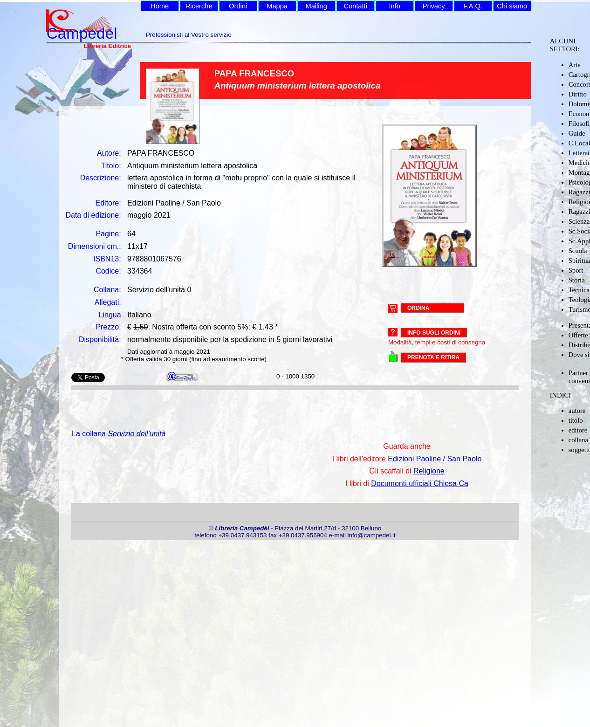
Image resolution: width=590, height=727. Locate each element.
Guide (577, 133)
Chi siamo (512, 6)
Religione (429, 471)
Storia (577, 280)
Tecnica (579, 290)
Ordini (238, 6)
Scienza (579, 221)
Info (394, 6)
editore (578, 430)
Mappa (277, 6)
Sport (576, 270)
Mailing (316, 6)
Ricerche (199, 6)
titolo (576, 420)
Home (160, 6)
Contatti (355, 6)
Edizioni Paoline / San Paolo (434, 459)
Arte (575, 65)
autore (577, 410)
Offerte (578, 335)
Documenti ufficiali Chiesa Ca (419, 483)
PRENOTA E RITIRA (433, 357)
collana (578, 440)
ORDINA (418, 307)
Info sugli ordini (433, 332)
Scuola (578, 250)
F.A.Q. (472, 6)
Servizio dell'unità (136, 434)
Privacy (434, 6)
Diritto (578, 94)
